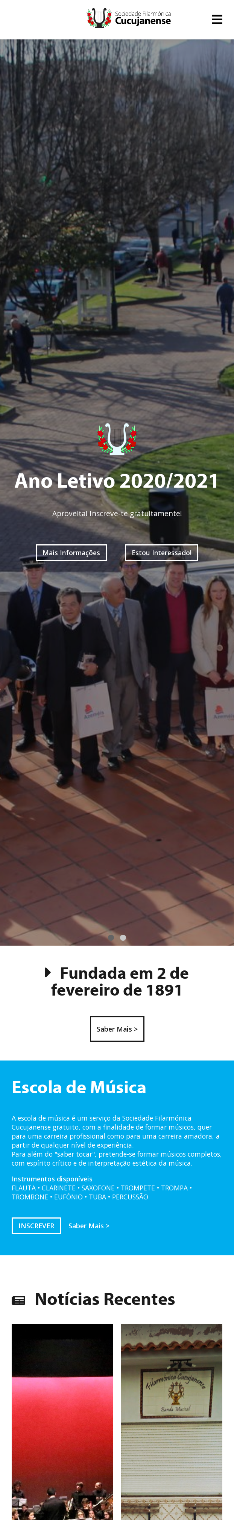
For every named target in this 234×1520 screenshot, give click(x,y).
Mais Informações (71, 552)
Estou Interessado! (161, 552)
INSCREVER (36, 1225)
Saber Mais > (117, 1028)
